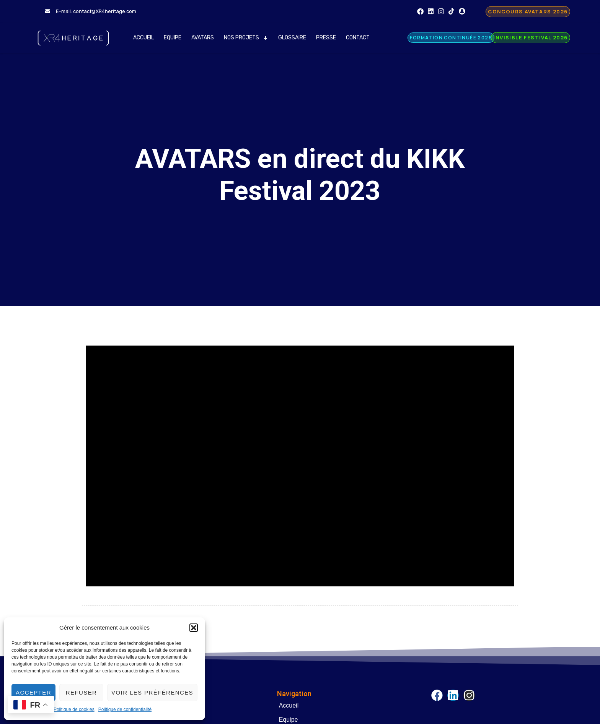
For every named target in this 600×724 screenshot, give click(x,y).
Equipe (172, 37)
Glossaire (292, 37)
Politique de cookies (74, 709)
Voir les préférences (152, 692)
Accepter (33, 692)
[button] (193, 627)
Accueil (143, 37)
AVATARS (202, 37)
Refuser (81, 692)
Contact (358, 37)
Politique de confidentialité (125, 709)
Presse (326, 37)
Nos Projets (246, 37)
